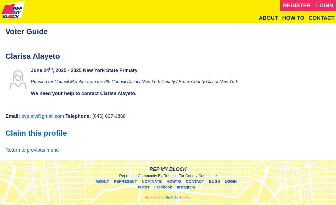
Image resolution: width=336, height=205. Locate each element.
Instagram (186, 187)
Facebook (163, 187)
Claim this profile (36, 133)
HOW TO (293, 18)
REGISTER (297, 5)
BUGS (214, 181)
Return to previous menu (32, 150)
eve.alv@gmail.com (42, 116)
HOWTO (174, 181)
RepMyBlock (173, 197)
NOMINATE (152, 181)
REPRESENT (125, 181)
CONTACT (322, 18)
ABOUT (268, 18)
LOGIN (324, 5)
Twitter (143, 187)
